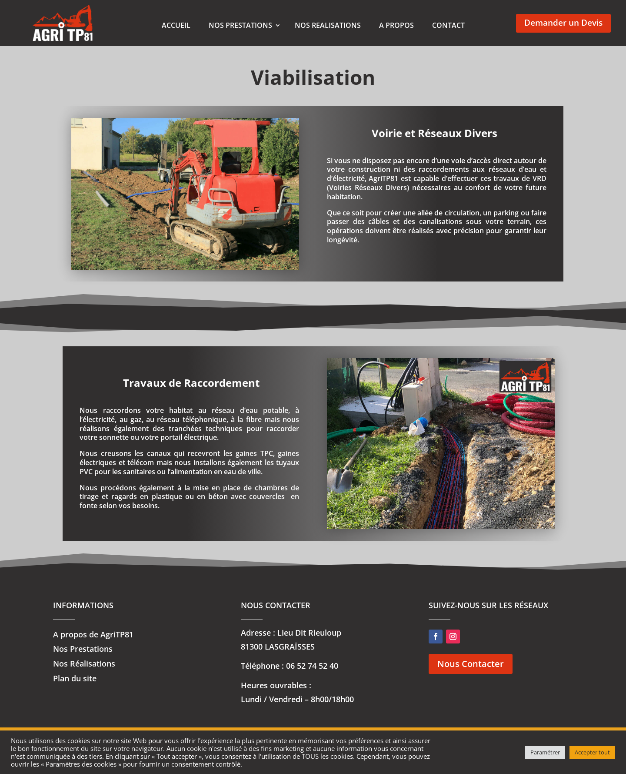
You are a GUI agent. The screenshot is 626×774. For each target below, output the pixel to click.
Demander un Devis (563, 23)
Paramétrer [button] (545, 752)
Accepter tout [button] (592, 752)
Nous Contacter (470, 676)
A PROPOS (396, 25)
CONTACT (448, 25)
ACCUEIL (176, 25)
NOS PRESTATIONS (240, 25)
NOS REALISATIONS (328, 25)
